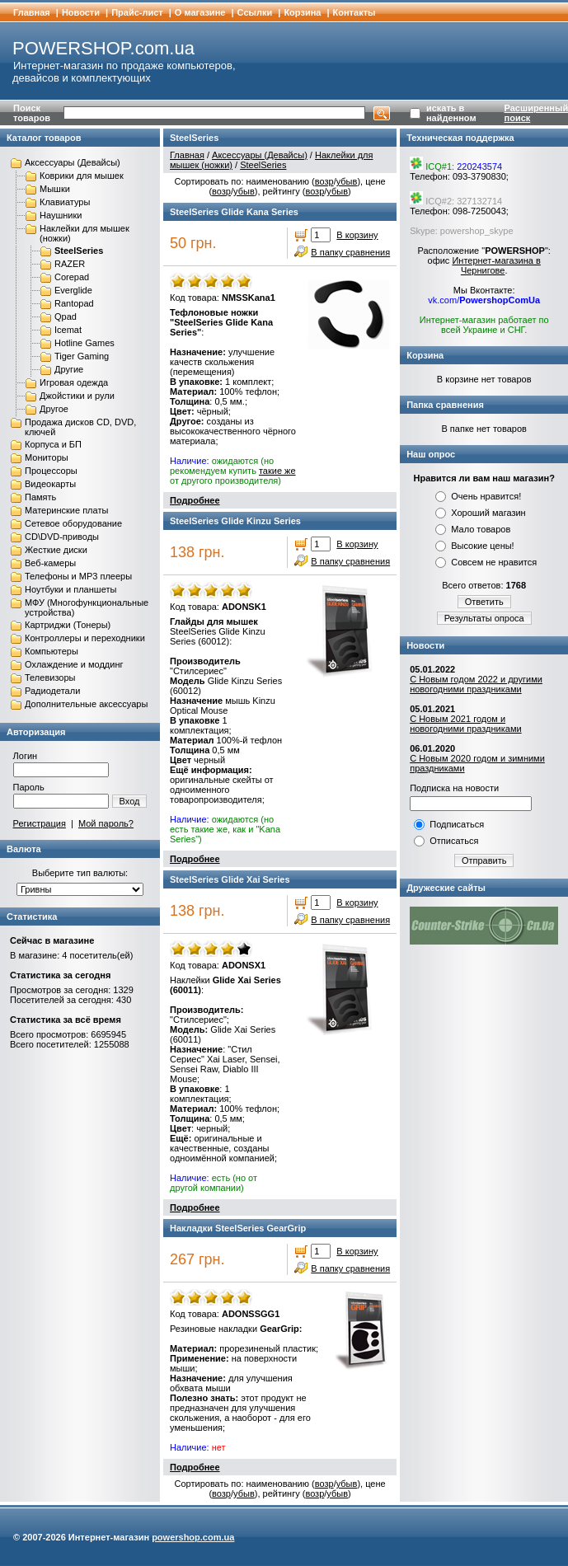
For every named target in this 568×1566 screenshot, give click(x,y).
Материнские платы (66, 510)
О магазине (200, 12)
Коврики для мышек (82, 176)
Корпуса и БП (53, 444)
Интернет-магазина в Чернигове (496, 265)
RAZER (69, 264)
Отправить (484, 860)
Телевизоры (50, 677)
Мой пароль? (106, 823)
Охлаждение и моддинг (74, 664)
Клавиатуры (65, 202)
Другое (54, 409)
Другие (68, 369)
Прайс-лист (137, 12)
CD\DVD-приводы (62, 537)
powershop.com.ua (193, 1537)
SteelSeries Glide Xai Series (230, 879)
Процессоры (51, 471)
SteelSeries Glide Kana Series (234, 212)
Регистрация (39, 823)
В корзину (357, 235)
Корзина (302, 12)
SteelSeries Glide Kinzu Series (235, 521)
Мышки (55, 189)
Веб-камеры (50, 563)
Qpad (65, 316)
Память (40, 497)
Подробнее (195, 500)
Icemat (68, 330)
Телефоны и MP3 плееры (78, 576)
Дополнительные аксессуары (86, 704)
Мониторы (46, 457)
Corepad (71, 277)
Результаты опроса (484, 618)
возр (324, 181)
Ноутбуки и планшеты (70, 589)
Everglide (73, 290)
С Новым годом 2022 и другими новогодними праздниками (476, 684)
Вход (130, 801)
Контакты (354, 12)
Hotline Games (84, 343)
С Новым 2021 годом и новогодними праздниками (465, 724)
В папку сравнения (350, 252)
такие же (277, 471)
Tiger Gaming (81, 356)
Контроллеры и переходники (85, 638)
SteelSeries (78, 251)
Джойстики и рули (77, 396)
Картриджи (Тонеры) (67, 625)
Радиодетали (52, 691)
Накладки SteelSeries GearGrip (238, 1228)
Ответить (484, 602)
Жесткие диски (56, 550)
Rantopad (74, 303)
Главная (31, 12)
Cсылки (255, 12)
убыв (347, 181)
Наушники (61, 215)
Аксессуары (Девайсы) (72, 162)
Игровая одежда (74, 382)
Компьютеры (51, 651)
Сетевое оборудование (73, 523)
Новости (81, 12)
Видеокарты (50, 484)
